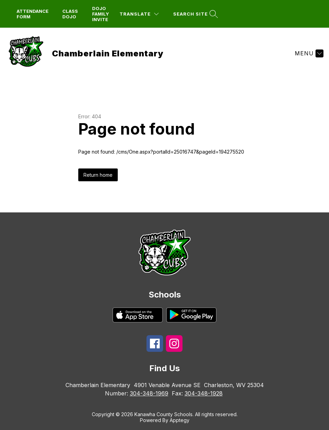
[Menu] (308, 53)
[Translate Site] (139, 14)
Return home (98, 175)
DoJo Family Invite (100, 14)
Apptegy (179, 420)
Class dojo (70, 13)
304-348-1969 (149, 393)
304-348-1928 (204, 393)
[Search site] (194, 14)
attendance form (32, 13)
